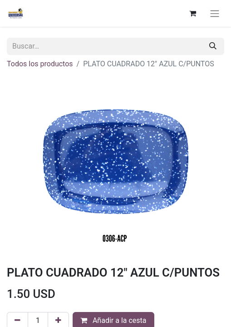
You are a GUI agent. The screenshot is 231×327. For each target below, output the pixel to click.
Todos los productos (40, 63)
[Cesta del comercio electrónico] (192, 13)
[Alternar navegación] (214, 13)
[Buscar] (213, 46)
